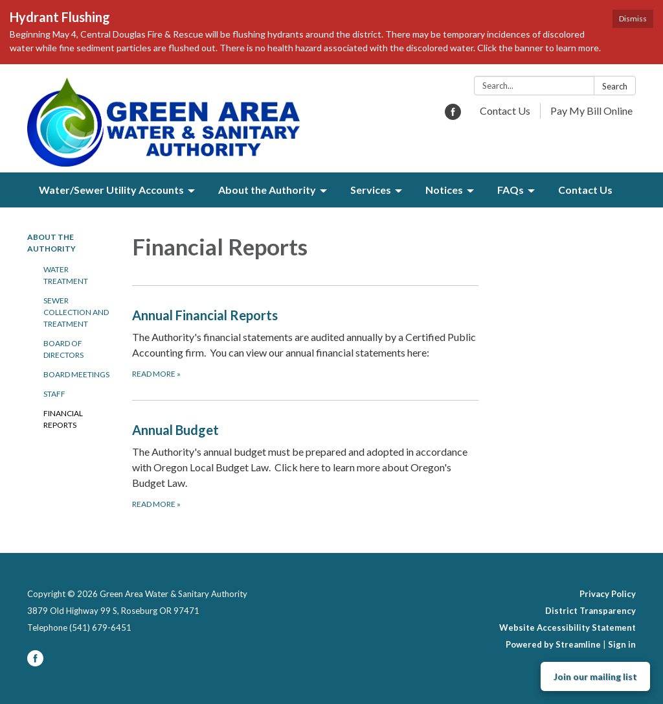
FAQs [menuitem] (510, 189)
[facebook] (453, 116)
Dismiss (633, 18)
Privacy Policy (607, 594)
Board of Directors (63, 349)
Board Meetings (76, 374)
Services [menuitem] (370, 189)
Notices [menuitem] (444, 189)
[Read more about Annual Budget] (305, 465)
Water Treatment (65, 275)
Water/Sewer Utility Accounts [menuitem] (111, 189)
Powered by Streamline (553, 644)
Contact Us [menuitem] (585, 189)
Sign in (622, 644)
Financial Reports (63, 419)
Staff (54, 394)
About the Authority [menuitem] (267, 189)
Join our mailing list (595, 676)
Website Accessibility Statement (567, 627)
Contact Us (505, 110)
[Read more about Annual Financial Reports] (305, 342)
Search (614, 86)
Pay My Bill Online (591, 110)
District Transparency (590, 610)
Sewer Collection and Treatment (76, 312)
